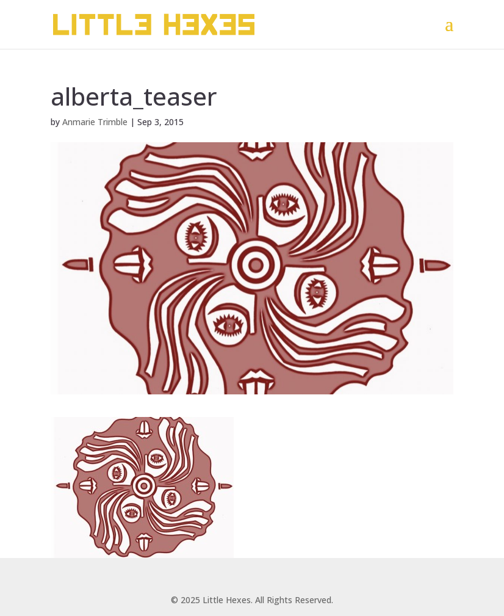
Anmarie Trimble (95, 122)
